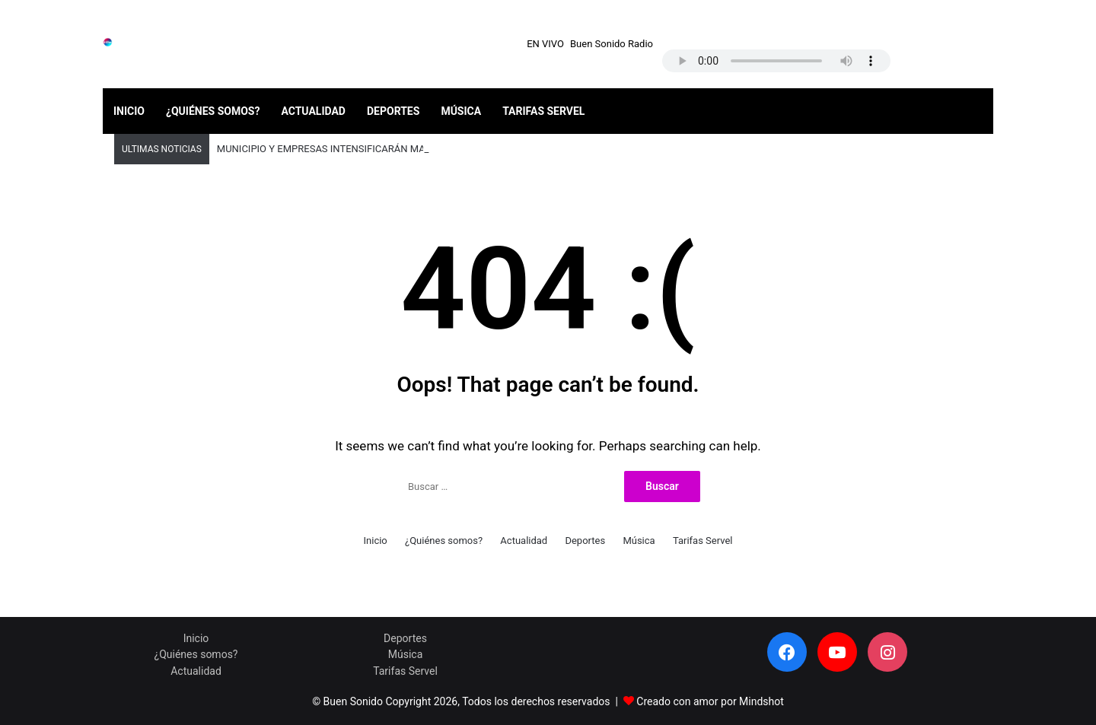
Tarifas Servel (543, 111)
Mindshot (761, 701)
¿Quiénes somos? (213, 111)
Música (461, 111)
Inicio (129, 111)
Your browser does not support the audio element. (776, 60)
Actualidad (313, 111)
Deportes (393, 111)
